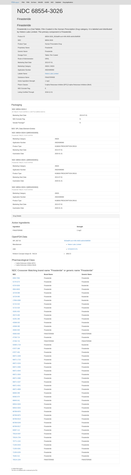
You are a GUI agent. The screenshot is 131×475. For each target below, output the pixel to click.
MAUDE (40, 2)
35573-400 (16, 315)
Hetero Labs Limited (51, 73)
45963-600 (16, 334)
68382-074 (16, 397)
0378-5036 (16, 285)
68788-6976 (17, 411)
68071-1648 (17, 356)
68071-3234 (17, 363)
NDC (52, 2)
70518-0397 (17, 434)
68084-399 (16, 393)
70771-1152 (17, 441)
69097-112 (16, 430)
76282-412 (16, 456)
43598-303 (16, 322)
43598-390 (16, 326)
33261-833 (16, 311)
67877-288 (16, 348)
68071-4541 (17, 385)
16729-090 (16, 296)
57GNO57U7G (73, 249)
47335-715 (16, 341)
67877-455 (16, 352)
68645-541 (16, 400)
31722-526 (16, 308)
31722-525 (16, 304)
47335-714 (16, 337)
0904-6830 (16, 289)
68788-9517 (17, 426)
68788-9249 (17, 422)
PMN (27, 2)
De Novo (33, 2)
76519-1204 (17, 459)
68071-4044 (17, 371)
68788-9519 (17, 419)
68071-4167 (17, 382)
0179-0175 (16, 282)
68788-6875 (17, 415)
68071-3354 (17, 374)
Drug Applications (68, 2)
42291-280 (16, 319)
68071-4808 (17, 389)
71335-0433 (17, 445)
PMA (23, 2)
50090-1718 (17, 345)
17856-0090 (17, 300)
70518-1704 (17, 437)
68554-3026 (17, 404)
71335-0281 (17, 448)
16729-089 (16, 293)
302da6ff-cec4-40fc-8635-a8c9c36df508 (77, 241)
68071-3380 (17, 378)
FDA (15, 2)
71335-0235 (17, 452)
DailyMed (58, 2)
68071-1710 (17, 359)
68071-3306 (17, 367)
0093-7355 (16, 278)
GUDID (47, 2)
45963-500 (16, 330)
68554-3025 (17, 408)
